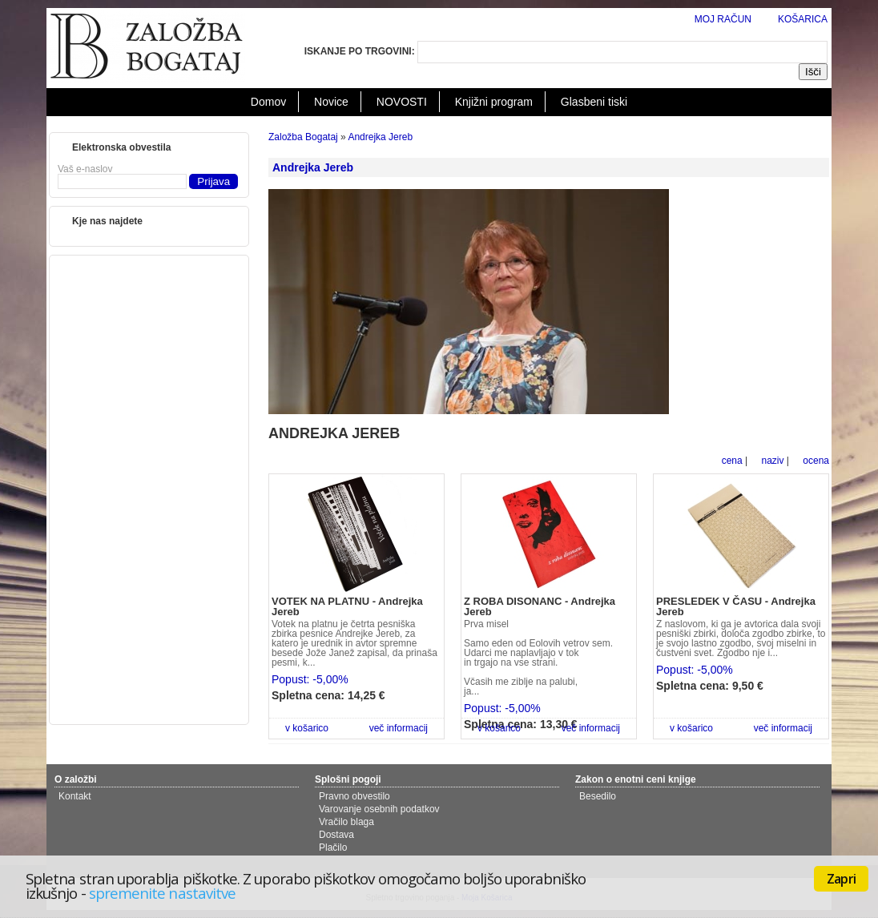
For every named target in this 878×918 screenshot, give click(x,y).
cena (732, 460)
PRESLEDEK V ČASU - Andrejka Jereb (736, 606)
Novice (331, 101)
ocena (816, 460)
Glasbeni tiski (594, 101)
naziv (772, 460)
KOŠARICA (803, 19)
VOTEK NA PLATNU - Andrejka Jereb (347, 606)
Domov (268, 101)
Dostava (336, 834)
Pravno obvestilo (354, 796)
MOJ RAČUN (723, 19)
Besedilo (597, 796)
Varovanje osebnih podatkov (379, 809)
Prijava (213, 181)
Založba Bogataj (303, 137)
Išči (813, 72)
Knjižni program (494, 101)
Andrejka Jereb (380, 137)
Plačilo (333, 847)
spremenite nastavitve (162, 893)
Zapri (841, 879)
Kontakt (74, 796)
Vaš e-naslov (85, 169)
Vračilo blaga (346, 821)
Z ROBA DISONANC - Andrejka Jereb (539, 606)
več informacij (398, 728)
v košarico (306, 728)
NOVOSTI (402, 101)
